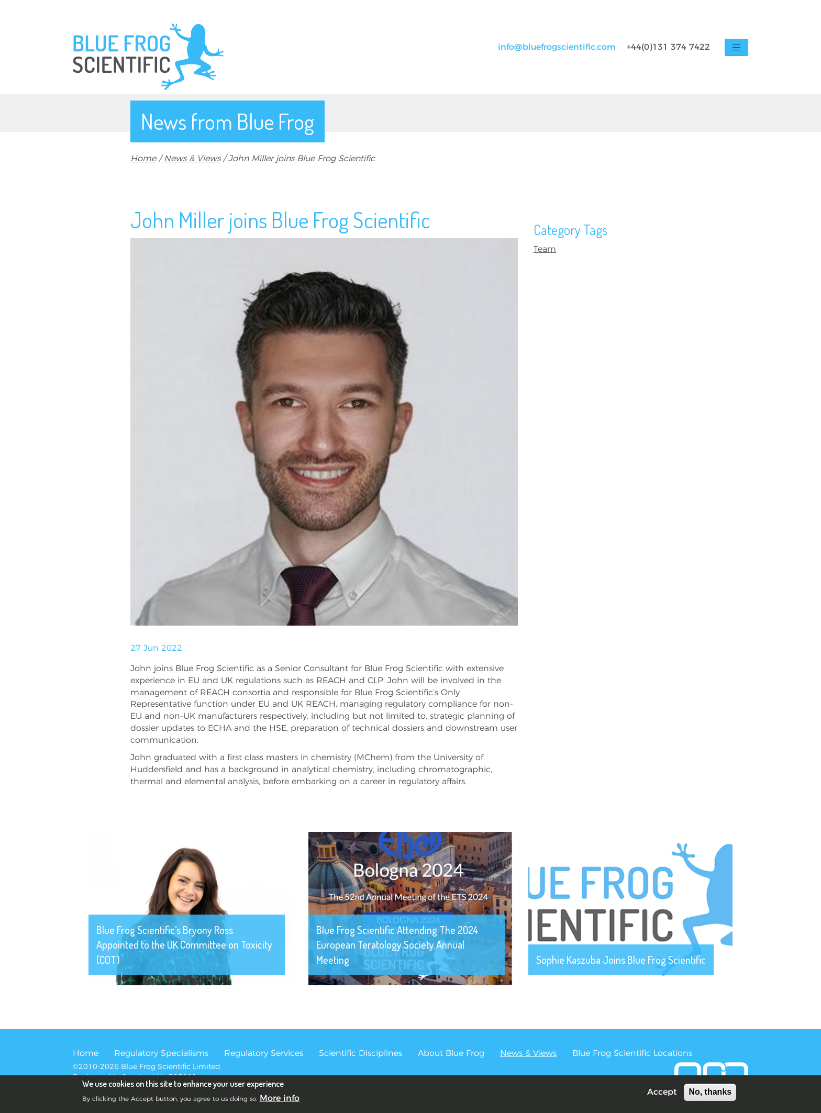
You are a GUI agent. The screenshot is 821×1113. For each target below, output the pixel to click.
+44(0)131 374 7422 (668, 47)
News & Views (192, 158)
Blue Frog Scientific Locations (632, 1053)
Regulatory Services (263, 1053)
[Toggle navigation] (736, 47)
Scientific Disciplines (360, 1053)
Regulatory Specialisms (161, 1053)
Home (143, 158)
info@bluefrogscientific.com (557, 47)
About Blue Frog (451, 1053)
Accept (662, 1093)
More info (279, 1099)
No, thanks (710, 1092)
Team (545, 249)
